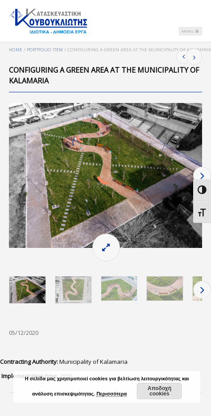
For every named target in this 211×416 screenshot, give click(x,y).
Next (202, 175)
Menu (190, 31)
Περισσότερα (111, 393)
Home (15, 50)
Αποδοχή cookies (159, 391)
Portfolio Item (45, 50)
